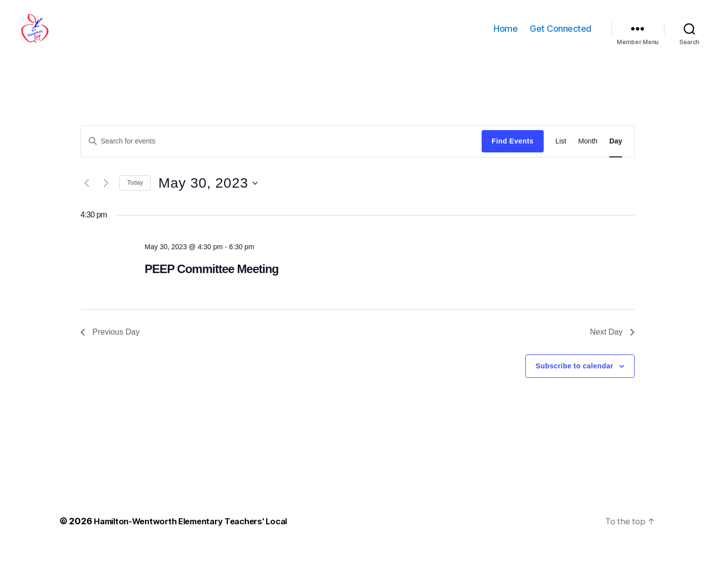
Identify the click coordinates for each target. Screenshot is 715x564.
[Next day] (106, 198)
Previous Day (110, 347)
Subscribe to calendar (574, 381)
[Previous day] (86, 198)
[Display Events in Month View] (587, 156)
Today (135, 197)
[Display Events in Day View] (615, 156)
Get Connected (560, 36)
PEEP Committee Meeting (211, 283)
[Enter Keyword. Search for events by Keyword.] (281, 156)
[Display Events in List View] (561, 156)
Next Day (612, 347)
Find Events (512, 156)
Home (505, 36)
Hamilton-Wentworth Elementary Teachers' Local (200, 536)
